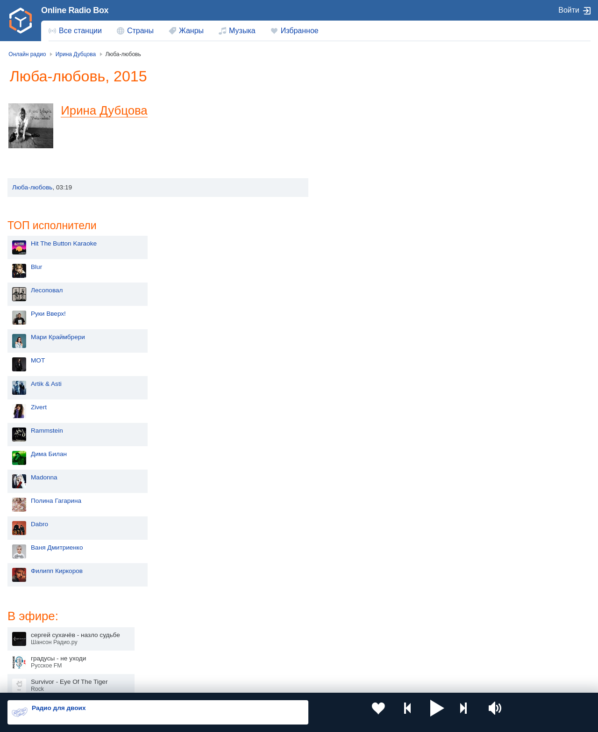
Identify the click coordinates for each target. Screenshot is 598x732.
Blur (344, 116)
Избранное (300, 31)
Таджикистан (159, 623)
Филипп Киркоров (365, 420)
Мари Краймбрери (366, 186)
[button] (386, 712)
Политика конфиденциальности (214, 681)
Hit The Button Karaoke (372, 93)
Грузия (150, 656)
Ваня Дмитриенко (365, 397)
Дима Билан (357, 303)
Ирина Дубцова (110, 110)
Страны (140, 31)
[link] (20, 20)
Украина (153, 608)
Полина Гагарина (364, 350)
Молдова (271, 608)
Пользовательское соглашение (123, 681)
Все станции (80, 31)
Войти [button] (568, 10)
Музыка (242, 31)
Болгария (388, 623)
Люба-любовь (32, 187)
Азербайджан (278, 656)
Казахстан (390, 608)
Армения (271, 623)
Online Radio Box (74, 10)
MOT (346, 210)
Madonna (352, 327)
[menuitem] (75, 31)
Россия (34, 608)
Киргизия (37, 623)
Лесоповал (355, 140)
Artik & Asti (354, 233)
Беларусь (37, 656)
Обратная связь (285, 681)
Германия (389, 656)
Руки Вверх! (356, 163)
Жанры (191, 31)
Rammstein (355, 280)
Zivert (347, 257)
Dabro (347, 373)
